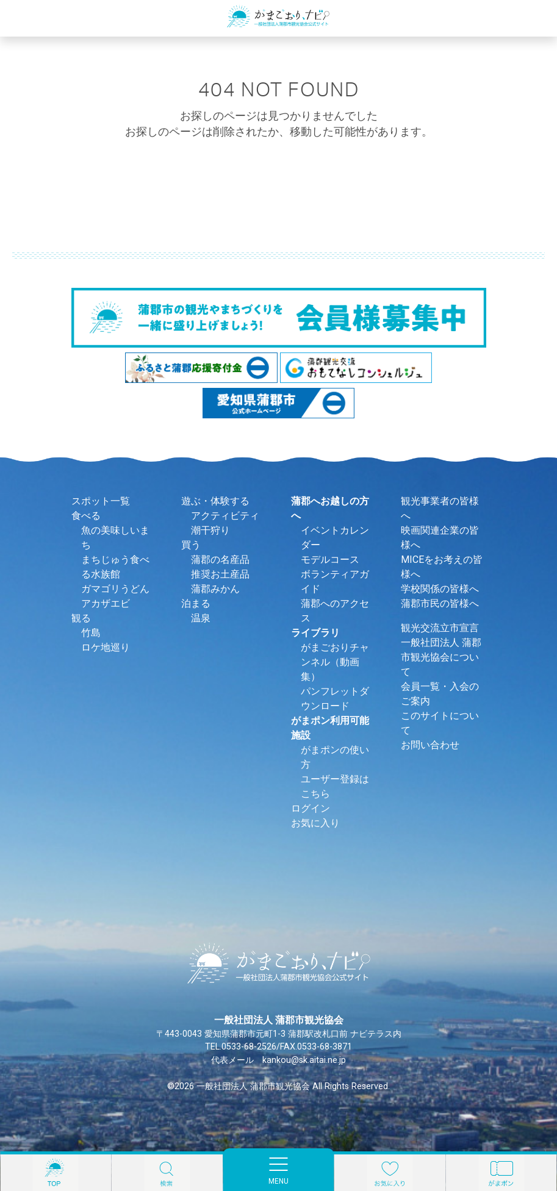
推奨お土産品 (220, 574)
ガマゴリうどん (115, 589)
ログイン (310, 808)
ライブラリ (315, 632)
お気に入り (315, 823)
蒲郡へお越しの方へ (330, 508)
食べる (86, 515)
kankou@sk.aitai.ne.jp (304, 1060)
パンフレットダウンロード (335, 698)
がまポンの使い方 (335, 757)
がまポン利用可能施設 (330, 728)
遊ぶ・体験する (215, 501)
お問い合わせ (430, 745)
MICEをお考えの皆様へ (442, 567)
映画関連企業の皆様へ (440, 537)
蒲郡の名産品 (220, 559)
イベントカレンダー (335, 537)
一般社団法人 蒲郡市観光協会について (441, 657)
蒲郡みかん (215, 589)
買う (191, 545)
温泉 (200, 618)
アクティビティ (225, 515)
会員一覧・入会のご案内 (440, 694)
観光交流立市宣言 (440, 628)
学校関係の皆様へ (440, 589)
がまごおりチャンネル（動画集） (335, 662)
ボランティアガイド (335, 581)
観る (81, 618)
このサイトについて (440, 723)
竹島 (91, 632)
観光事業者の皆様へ (440, 508)
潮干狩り (210, 530)
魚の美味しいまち (115, 537)
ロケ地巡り (105, 647)
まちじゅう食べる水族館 (115, 567)
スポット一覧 (100, 501)
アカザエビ (105, 603)
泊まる (195, 603)
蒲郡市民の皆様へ (440, 603)
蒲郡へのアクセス (335, 611)
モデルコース (330, 559)
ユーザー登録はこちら (335, 786)
